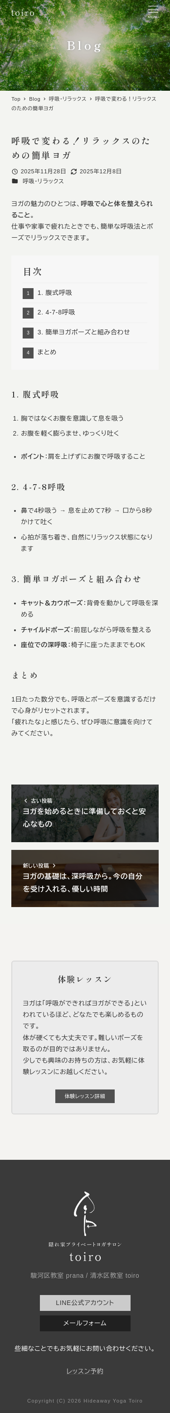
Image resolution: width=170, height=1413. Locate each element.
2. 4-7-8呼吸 (56, 312)
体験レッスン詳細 (84, 1096)
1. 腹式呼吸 (55, 292)
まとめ (47, 352)
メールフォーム (85, 1323)
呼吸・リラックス (43, 181)
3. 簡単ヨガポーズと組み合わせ (84, 332)
